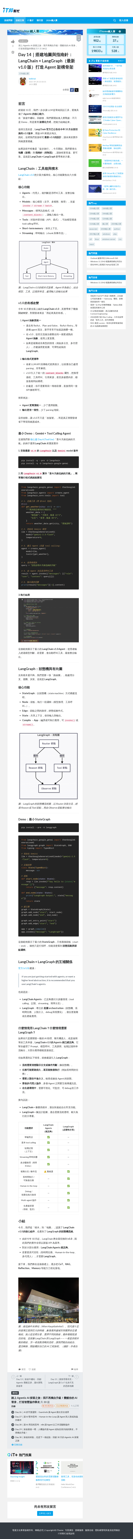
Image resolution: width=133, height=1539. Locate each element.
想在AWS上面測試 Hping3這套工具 (104, 264)
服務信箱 (89, 1530)
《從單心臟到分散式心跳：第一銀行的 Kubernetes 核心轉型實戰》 (112, 188)
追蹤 (32, 1369)
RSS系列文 (47, 1406)
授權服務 (79, 1530)
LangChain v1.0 (26, 174)
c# (91, 239)
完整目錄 (16, 1444)
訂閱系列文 (62, 1406)
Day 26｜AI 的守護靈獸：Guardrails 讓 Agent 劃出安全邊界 (42, 1412)
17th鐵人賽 (24, 73)
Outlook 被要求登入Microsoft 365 (104, 258)
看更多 (121, 61)
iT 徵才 (30, 20)
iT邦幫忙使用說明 (66, 1533)
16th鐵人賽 (107, 208)
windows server (108, 239)
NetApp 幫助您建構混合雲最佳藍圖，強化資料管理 (113, 147)
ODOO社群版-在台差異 (112, 106)
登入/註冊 (123, 20)
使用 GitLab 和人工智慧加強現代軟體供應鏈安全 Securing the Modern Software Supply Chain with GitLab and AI (113, 175)
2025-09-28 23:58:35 (37, 82)
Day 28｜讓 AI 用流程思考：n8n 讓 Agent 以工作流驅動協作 (42, 1424)
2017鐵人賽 (94, 234)
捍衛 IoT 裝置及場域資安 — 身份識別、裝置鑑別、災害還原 (113, 80)
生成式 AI (23, 41)
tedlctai (32, 78)
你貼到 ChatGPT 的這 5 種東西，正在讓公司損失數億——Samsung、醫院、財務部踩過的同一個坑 (106, 299)
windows (106, 234)
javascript (93, 229)
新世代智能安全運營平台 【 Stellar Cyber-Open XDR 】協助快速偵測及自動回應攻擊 (113, 119)
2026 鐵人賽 (51, 20)
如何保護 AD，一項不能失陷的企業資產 (112, 67)
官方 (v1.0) (23, 968)
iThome (59, 1530)
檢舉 (74, 1369)
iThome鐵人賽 (110, 31)
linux (97, 239)
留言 (22, 1369)
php (115, 234)
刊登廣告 (69, 1530)
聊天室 (40, 20)
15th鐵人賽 (94, 208)
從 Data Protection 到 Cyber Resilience (111, 131)
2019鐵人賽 (116, 224)
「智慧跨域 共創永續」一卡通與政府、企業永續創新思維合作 (113, 162)
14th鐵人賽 (107, 213)
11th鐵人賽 (94, 224)
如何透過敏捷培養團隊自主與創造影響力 (113, 92)
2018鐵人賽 (106, 229)
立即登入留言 (45, 1513)
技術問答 (8, 20)
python (117, 229)
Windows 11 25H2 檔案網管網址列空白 (106, 261)
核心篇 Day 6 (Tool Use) (42, 439)
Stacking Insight (17, 1476)
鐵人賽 (105, 224)
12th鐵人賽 (107, 218)
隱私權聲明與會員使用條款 (107, 1530)
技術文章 (20, 20)
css (120, 239)
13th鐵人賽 (94, 213)
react (92, 244)
